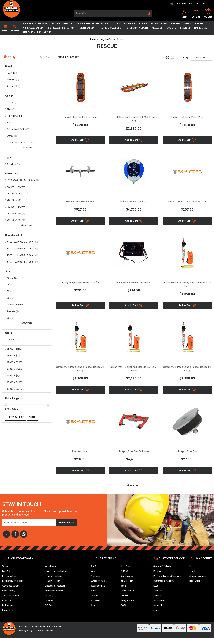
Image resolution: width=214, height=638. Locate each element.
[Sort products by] (201, 58)
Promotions (44, 32)
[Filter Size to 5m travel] (26, 311)
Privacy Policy (25, 631)
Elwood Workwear (99, 581)
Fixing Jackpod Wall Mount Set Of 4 (80, 282)
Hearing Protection (135, 24)
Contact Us (194, 3)
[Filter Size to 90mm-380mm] (26, 278)
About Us (181, 3)
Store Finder (159, 600)
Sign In (192, 566)
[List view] (172, 57)
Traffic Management (111, 28)
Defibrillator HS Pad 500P (133, 201)
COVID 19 (172, 28)
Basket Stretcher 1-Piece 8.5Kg (80, 117)
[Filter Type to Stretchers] (26, 164)
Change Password (197, 576)
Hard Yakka (126, 566)
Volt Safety (96, 600)
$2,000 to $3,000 (13, 362)
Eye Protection (110, 24)
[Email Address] (29, 522)
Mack (93, 571)
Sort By (184, 57)
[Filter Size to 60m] (26, 298)
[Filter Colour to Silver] (26, 109)
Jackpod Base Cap (187, 451)
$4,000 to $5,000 (13, 375)
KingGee (94, 566)
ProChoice (95, 576)
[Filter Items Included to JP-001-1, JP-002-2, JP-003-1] (26, 255)
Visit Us (206, 3)
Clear (32, 416)
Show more (26, 147)
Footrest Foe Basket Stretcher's (133, 282)
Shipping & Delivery (162, 566)
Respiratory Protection (165, 24)
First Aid (62, 24)
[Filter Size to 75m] (26, 284)
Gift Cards (29, 32)
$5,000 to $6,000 (13, 382)
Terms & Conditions (44, 631)
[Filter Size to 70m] (26, 291)
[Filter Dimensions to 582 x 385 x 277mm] (26, 207)
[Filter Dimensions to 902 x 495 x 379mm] (26, 187)
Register (193, 571)
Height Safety (87, 28)
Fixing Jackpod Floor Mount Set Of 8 (187, 201)
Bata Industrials (98, 586)
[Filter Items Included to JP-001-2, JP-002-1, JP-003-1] (26, 248)
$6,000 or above (13, 389)
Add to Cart (80, 140)
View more (134, 485)
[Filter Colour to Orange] (26, 136)
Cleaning (158, 28)
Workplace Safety (34, 28)
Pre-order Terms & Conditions (167, 576)
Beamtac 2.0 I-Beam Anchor (80, 201)
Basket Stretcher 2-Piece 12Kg (187, 117)
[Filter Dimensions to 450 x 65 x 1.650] (26, 213)
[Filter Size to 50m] (26, 318)
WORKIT (124, 595)
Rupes (93, 605)
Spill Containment (138, 28)
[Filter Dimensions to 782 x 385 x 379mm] (26, 193)
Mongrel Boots (127, 600)
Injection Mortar (80, 451)
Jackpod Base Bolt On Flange (133, 451)
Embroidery (200, 28)
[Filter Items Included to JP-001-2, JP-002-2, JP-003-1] (26, 242)
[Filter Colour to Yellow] (26, 102)
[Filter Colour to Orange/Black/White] (26, 129)
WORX (123, 605)
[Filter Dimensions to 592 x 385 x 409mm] (26, 200)
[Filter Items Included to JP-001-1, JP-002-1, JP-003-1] (26, 262)
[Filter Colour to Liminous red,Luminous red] (26, 142)
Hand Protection (192, 24)
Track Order (194, 581)
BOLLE (94, 590)
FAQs (155, 586)
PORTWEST (126, 571)
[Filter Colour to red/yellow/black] (26, 116)
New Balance (127, 576)
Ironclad (94, 595)
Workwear (29, 24)
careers (156, 610)
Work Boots (46, 24)
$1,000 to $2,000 (13, 355)
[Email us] (6, 534)
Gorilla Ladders (127, 590)
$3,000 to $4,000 (13, 369)
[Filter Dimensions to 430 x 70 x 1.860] (26, 220)
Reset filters (45, 57)
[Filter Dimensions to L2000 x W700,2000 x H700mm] (26, 180)
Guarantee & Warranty (163, 581)
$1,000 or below (13, 349)
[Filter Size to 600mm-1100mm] (26, 304)
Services (186, 28)
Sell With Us (158, 595)
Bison (123, 586)
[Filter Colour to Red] (26, 122)
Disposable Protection (62, 28)
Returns (157, 571)
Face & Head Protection (84, 24)
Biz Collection (127, 581)
